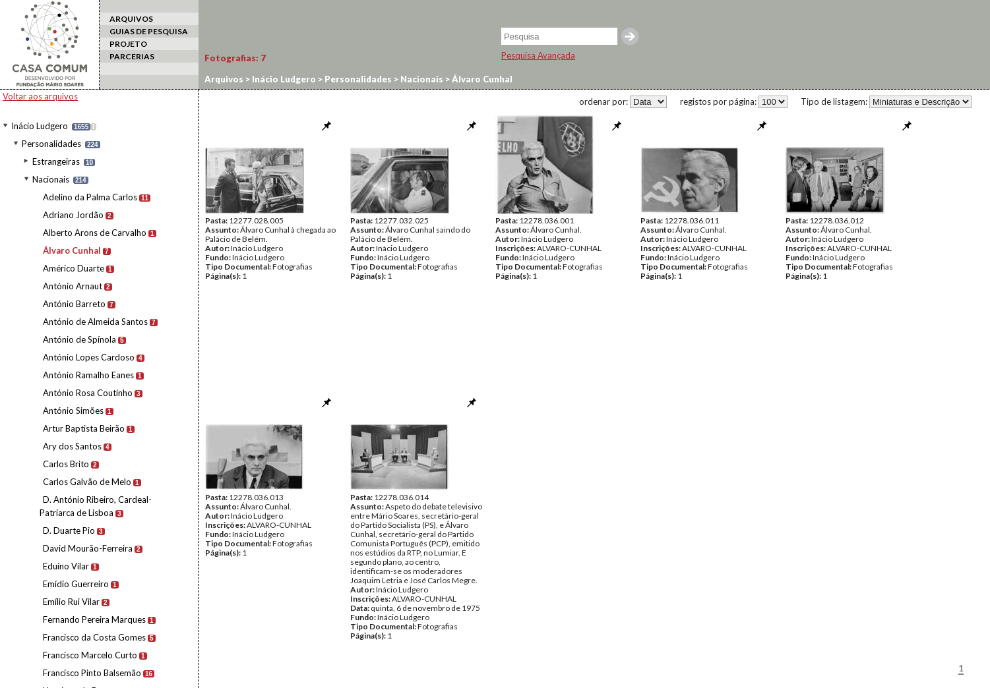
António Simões (73, 410)
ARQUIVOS (131, 19)
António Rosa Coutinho (88, 392)
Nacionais (50, 179)
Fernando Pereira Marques (94, 619)
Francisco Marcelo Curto (90, 655)
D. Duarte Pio (69, 530)
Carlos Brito (66, 464)
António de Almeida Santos (95, 321)
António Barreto (74, 304)
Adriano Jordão (73, 215)
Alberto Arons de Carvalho (94, 232)
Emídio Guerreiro (76, 584)
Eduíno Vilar (66, 566)
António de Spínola (79, 339)
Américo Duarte (73, 268)
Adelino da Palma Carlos (90, 197)
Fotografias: (235, 58)
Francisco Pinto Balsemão (92, 673)
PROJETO (128, 44)
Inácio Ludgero (39, 126)
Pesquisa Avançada (538, 55)
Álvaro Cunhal (72, 250)
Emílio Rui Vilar (71, 601)
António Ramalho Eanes (88, 375)
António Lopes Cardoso (89, 357)
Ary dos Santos (72, 446)
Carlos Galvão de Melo (87, 481)
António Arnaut (72, 286)
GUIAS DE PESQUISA (148, 31)
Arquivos (223, 79)
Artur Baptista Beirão (84, 428)
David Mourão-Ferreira (88, 548)
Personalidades (51, 143)
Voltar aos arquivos (40, 96)
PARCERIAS (131, 56)
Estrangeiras (56, 161)
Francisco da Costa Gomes (94, 637)
